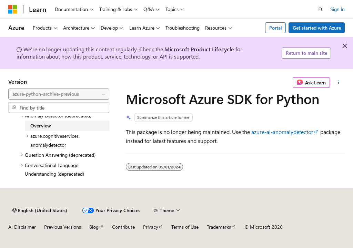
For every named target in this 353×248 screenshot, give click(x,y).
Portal (275, 27)
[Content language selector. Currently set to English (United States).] (39, 210)
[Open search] (320, 9)
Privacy (150, 227)
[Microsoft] (12, 9)
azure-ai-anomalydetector (282, 131)
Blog (94, 227)
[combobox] (58, 94)
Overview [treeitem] (40, 125)
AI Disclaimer (22, 227)
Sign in (337, 9)
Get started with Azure (317, 27)
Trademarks (219, 227)
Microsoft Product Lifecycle (199, 49)
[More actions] (339, 82)
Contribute (123, 227)
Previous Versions (62, 227)
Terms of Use (185, 227)
